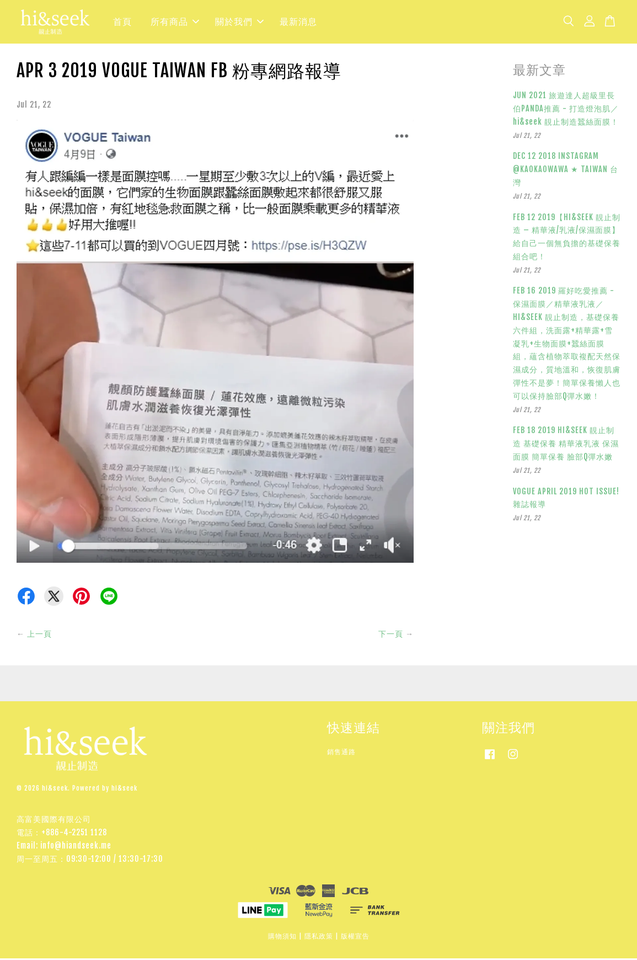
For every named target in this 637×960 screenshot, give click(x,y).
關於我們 (239, 22)
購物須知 (282, 938)
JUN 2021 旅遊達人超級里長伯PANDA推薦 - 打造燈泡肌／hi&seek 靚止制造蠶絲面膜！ (566, 110)
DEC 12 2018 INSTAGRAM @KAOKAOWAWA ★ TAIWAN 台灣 (565, 171)
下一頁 (390, 635)
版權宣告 (355, 938)
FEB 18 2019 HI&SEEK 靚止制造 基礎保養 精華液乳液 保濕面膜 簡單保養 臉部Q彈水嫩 (566, 445)
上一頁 (39, 635)
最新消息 (298, 22)
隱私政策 (318, 938)
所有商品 (175, 22)
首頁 (122, 22)
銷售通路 (341, 753)
